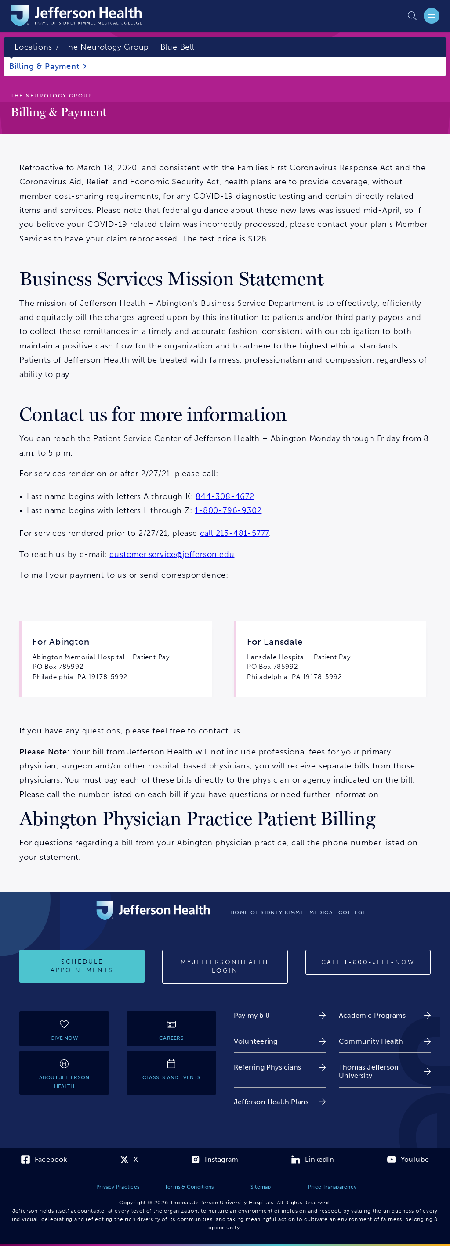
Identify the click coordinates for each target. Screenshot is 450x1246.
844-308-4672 (225, 496)
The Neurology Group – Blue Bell (128, 47)
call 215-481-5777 (234, 533)
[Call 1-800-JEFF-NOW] (368, 962)
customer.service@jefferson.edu (171, 554)
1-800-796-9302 (228, 510)
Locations (33, 47)
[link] (280, 1015)
